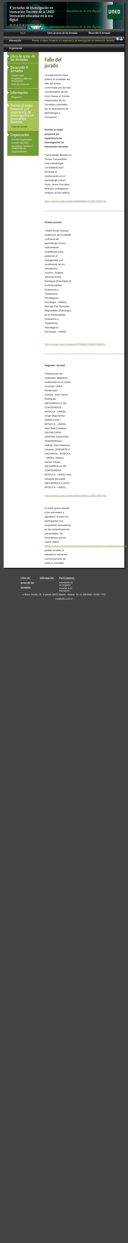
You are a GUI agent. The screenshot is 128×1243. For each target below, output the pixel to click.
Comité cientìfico (20, 142)
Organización (15, 48)
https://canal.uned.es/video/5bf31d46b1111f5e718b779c (75, 495)
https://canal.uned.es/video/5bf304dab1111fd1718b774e (75, 201)
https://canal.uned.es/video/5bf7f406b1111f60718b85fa (75, 344)
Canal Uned (17, 75)
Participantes (66, 578)
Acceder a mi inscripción (65, 589)
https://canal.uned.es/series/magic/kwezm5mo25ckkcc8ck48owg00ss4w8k (86, 546)
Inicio (22, 33)
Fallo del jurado (19, 126)
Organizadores (19, 151)
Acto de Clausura (20, 84)
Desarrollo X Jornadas (99, 33)
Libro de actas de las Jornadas (62, 33)
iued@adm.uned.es (64, 599)
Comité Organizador (21, 139)
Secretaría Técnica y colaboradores (22, 147)
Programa (16, 97)
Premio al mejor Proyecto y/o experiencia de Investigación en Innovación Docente (73, 40)
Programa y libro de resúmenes (21, 79)
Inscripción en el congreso (66, 583)
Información (15, 40)
